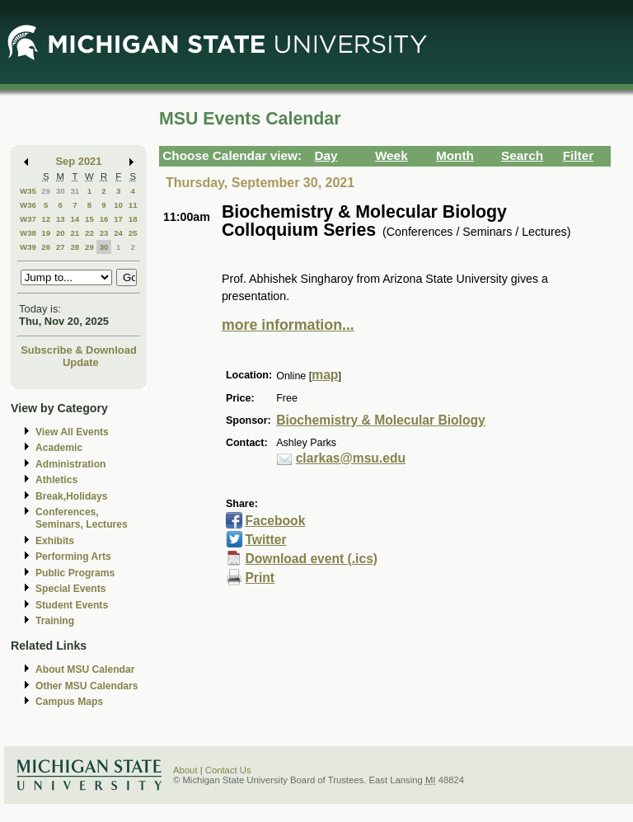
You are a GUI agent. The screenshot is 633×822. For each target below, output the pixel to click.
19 (45, 232)
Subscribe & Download (79, 350)
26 (45, 246)
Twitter (265, 540)
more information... (288, 325)
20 (60, 232)
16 (104, 218)
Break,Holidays (71, 496)
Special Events (70, 588)
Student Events (71, 605)
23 (104, 232)
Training (54, 621)
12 (45, 218)
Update (81, 362)
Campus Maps (69, 701)
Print (259, 578)
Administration (70, 464)
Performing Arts (73, 556)
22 (89, 232)
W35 (28, 190)
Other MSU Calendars (86, 686)
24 (118, 232)
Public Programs (75, 573)
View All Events (72, 432)
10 (118, 204)
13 (60, 218)
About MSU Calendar (84, 669)
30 (60, 190)
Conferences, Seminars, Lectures (81, 518)
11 (133, 204)
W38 (28, 232)
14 (74, 218)
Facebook (275, 521)
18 (133, 218)
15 (89, 218)
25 (133, 232)
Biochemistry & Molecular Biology (380, 420)
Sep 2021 (79, 161)
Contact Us (228, 770)
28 (74, 246)
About (185, 770)
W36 (28, 204)
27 (60, 246)
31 (74, 190)
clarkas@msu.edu (351, 458)
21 (74, 232)
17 (118, 218)
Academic (58, 447)
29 (45, 190)
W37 (28, 218)
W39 (28, 246)
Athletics (56, 480)
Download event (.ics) (311, 559)
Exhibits (54, 541)
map (325, 375)
